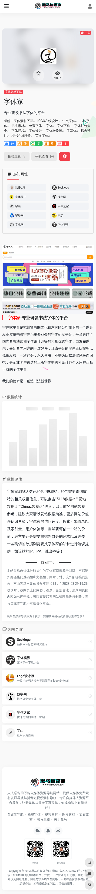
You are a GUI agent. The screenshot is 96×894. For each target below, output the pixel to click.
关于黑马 (60, 819)
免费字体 (35, 126)
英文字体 (41, 135)
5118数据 (64, 499)
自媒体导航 (15, 814)
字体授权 (17, 131)
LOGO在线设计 (47, 121)
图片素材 (68, 814)
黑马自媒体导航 (41, 871)
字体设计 (35, 131)
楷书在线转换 (21, 135)
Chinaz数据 (29, 506)
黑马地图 (43, 819)
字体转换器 (54, 131)
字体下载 (63, 126)
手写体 (71, 131)
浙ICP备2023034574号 (66, 871)
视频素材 (51, 814)
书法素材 (17, 126)
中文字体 (68, 121)
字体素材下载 (13, 91)
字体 (49, 126)
